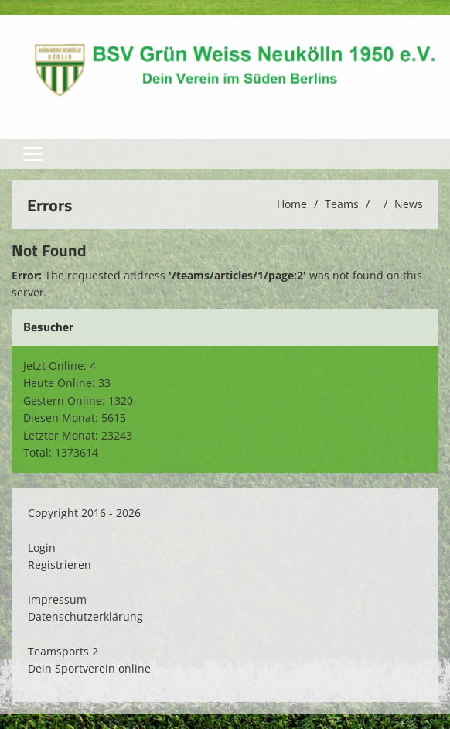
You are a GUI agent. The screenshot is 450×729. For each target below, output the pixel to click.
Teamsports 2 (63, 651)
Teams (342, 204)
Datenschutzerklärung (85, 616)
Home (292, 204)
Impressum (57, 599)
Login (42, 547)
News (408, 204)
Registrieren (59, 564)
